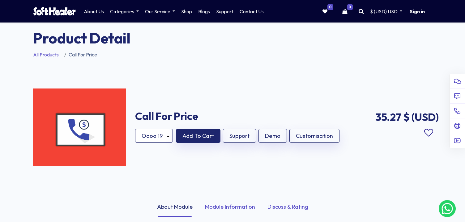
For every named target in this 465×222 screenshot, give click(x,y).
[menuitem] (94, 11)
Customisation (314, 135)
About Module (175, 206)
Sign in (417, 11)
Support (239, 135)
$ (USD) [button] (384, 11)
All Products (46, 54)
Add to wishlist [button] (428, 133)
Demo (272, 135)
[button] (198, 136)
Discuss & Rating (287, 206)
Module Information (230, 206)
